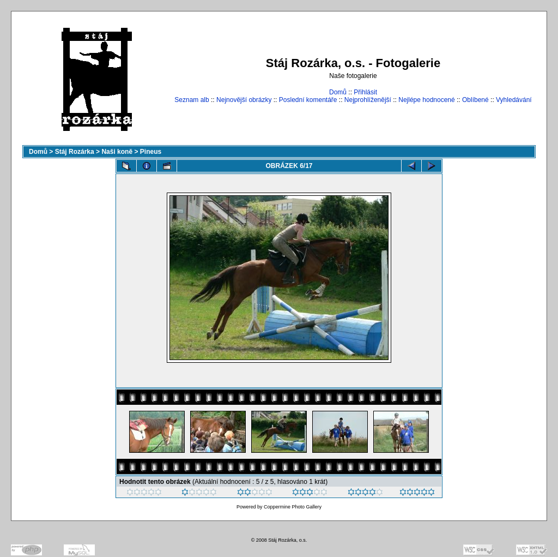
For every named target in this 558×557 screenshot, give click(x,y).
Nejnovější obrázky (243, 100)
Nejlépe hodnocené (426, 100)
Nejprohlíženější (367, 100)
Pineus (150, 151)
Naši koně (116, 151)
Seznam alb (191, 100)
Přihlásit (365, 92)
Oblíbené (475, 100)
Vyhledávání (514, 100)
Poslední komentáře (308, 100)
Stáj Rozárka (74, 151)
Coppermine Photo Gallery (293, 507)
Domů (338, 92)
